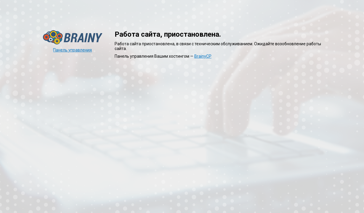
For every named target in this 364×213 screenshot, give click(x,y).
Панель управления (72, 50)
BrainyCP (202, 56)
